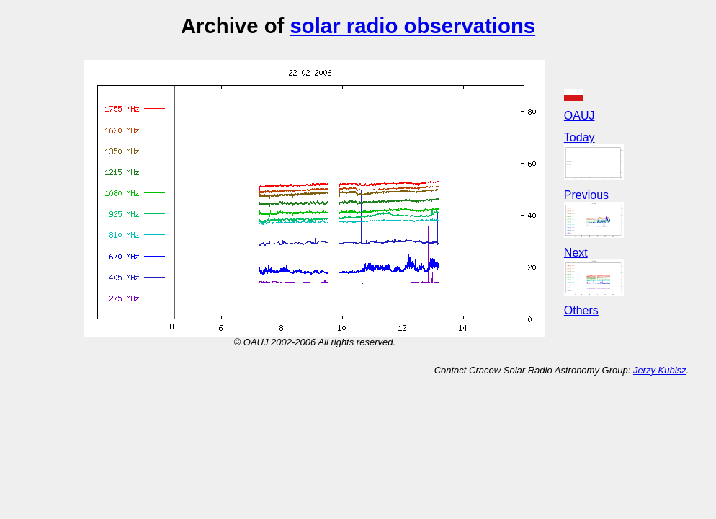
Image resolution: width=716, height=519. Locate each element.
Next (576, 253)
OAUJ (579, 116)
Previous (586, 195)
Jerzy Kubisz (659, 370)
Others (581, 310)
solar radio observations (412, 25)
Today (579, 137)
